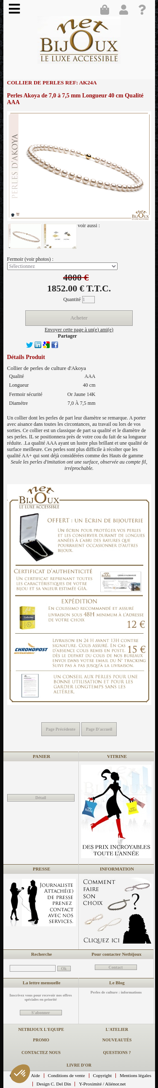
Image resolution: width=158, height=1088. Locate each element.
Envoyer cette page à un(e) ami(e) (79, 330)
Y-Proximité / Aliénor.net (102, 1083)
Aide (35, 1075)
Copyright (102, 1075)
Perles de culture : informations (116, 992)
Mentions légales (135, 1075)
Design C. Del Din (54, 1083)
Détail (40, 797)
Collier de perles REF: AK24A (52, 82)
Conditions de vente (66, 1075)
